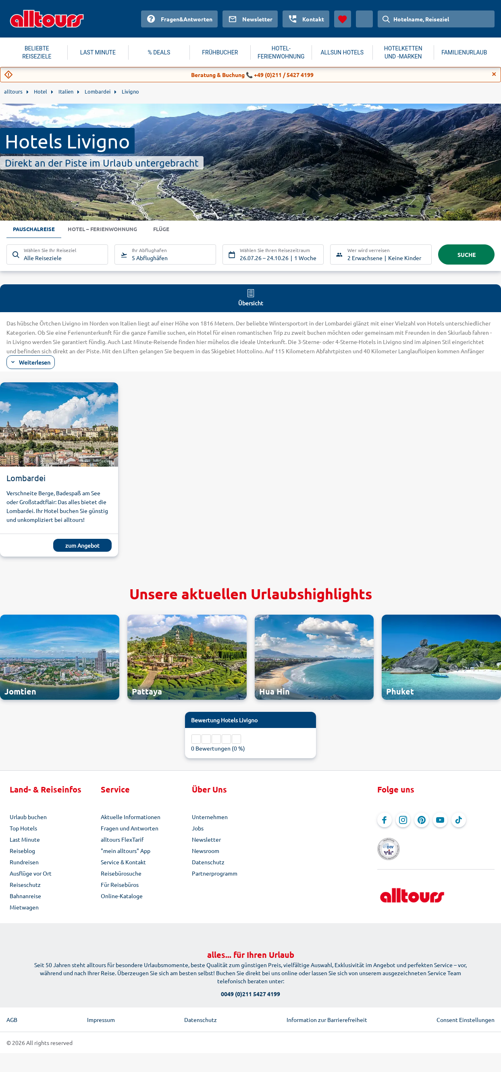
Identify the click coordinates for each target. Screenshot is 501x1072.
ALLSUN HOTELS (342, 52)
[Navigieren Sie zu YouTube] (440, 820)
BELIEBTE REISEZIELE (36, 52)
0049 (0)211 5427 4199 (250, 993)
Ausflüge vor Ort (31, 873)
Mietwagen (24, 907)
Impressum (101, 1019)
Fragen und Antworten (129, 828)
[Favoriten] (342, 18)
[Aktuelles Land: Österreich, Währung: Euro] (364, 18)
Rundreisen (24, 862)
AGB (11, 1019)
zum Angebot (82, 545)
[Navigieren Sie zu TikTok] (458, 820)
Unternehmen (210, 816)
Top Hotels (23, 828)
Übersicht (250, 297)
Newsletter (206, 839)
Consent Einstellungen (466, 1019)
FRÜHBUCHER (220, 52)
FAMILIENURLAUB (464, 52)
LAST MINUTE (98, 52)
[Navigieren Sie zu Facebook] (384, 820)
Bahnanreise (25, 895)
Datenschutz (208, 862)
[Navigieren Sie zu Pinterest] (421, 820)
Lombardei (26, 478)
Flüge (169, 229)
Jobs (198, 828)
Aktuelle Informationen (130, 816)
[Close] (494, 74)
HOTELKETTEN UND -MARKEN (403, 52)
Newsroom (205, 850)
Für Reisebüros (120, 884)
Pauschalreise (35, 229)
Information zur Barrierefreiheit (327, 1019)
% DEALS (159, 52)
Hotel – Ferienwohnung (107, 229)
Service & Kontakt (123, 862)
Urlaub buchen (28, 816)
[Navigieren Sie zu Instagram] (403, 820)
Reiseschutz (25, 884)
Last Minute (25, 839)
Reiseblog (22, 850)
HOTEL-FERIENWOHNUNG (281, 52)
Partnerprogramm (214, 873)
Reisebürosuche (121, 873)
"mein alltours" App (125, 850)
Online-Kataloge (122, 895)
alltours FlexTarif (122, 839)
